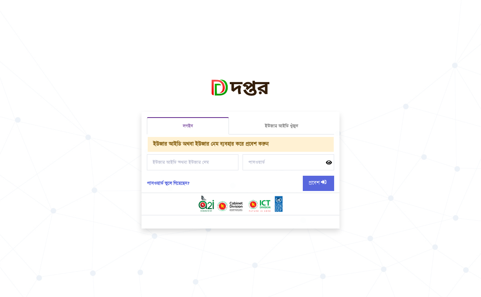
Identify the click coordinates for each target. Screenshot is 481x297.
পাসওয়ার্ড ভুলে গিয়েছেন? (168, 183)
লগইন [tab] (188, 126)
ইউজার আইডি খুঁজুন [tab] (281, 126)
